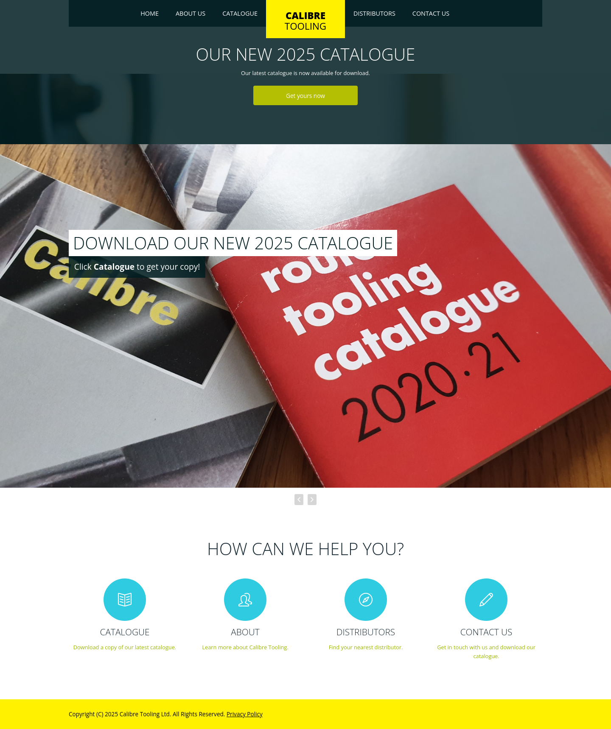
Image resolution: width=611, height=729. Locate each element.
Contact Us (430, 13)
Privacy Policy (245, 714)
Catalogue (240, 13)
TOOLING (305, 21)
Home (149, 13)
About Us (190, 13)
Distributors (374, 13)
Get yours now (305, 96)
